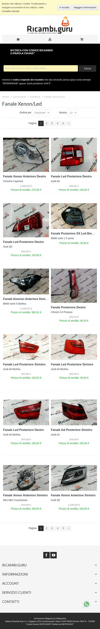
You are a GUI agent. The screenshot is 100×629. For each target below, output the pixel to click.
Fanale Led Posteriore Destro (71, 176)
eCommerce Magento (43, 618)
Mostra (63, 112)
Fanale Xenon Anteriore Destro (24, 176)
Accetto (65, 7)
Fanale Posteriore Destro (68, 307)
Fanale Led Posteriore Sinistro (24, 364)
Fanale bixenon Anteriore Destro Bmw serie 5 (34, 298)
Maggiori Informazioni (85, 7)
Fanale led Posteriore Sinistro (71, 429)
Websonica (61, 618)
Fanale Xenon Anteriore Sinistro (25, 495)
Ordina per (25, 112)
